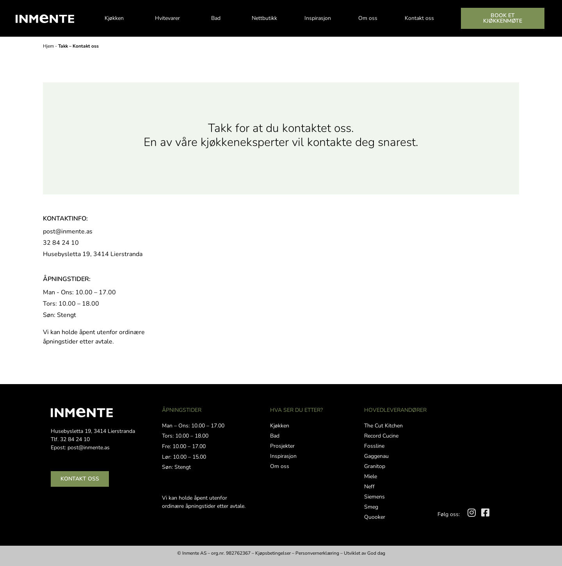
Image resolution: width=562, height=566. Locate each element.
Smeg (371, 507)
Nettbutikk (264, 18)
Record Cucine (381, 436)
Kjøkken (116, 18)
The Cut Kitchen (383, 425)
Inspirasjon (317, 18)
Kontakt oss (419, 18)
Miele (370, 476)
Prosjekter (282, 446)
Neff (369, 486)
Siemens (374, 496)
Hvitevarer (169, 18)
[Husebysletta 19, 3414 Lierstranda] (361, 285)
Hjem (48, 46)
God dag (376, 553)
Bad (217, 18)
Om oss (367, 18)
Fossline (374, 446)
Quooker (374, 517)
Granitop (374, 466)
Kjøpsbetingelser (273, 553)
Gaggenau (376, 456)
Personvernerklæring (317, 553)
